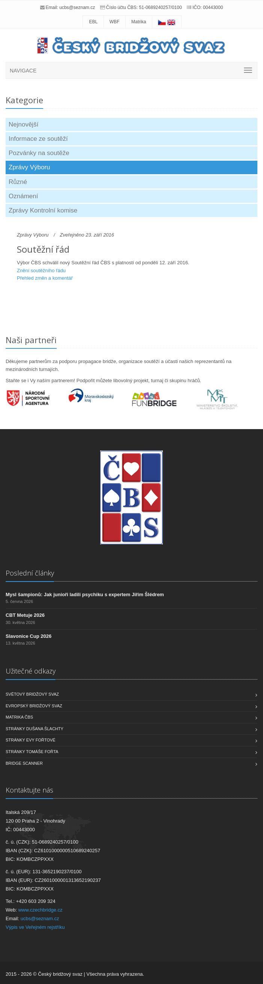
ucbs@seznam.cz (77, 7)
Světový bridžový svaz (32, 694)
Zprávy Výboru (29, 167)
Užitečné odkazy (31, 670)
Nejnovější (23, 124)
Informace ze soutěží (38, 138)
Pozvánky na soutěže (39, 153)
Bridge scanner (24, 763)
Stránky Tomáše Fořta (32, 751)
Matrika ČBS (19, 717)
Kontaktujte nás (29, 789)
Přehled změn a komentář (45, 278)
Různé (18, 181)
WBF (115, 21)
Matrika (138, 21)
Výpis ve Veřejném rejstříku (35, 927)
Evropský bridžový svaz (34, 706)
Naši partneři (31, 339)
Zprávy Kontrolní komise (43, 210)
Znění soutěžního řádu (41, 270)
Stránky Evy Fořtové (31, 740)
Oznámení (23, 196)
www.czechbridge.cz (40, 910)
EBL (93, 21)
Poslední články (30, 572)
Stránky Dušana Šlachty (34, 728)
